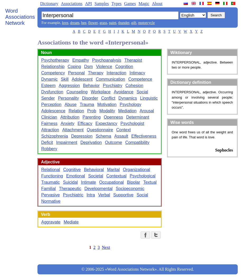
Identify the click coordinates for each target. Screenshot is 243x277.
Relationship (52, 66)
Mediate (71, 222)
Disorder (90, 98)
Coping (74, 66)
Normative (50, 201)
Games (130, 3)
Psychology (130, 104)
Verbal (104, 195)
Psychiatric (73, 195)
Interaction (116, 73)
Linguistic (149, 98)
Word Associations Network (20, 17)
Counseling (77, 92)
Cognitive (72, 169)
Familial (48, 188)
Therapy (95, 73)
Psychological (143, 176)
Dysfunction (52, 92)
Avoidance (123, 92)
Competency (53, 73)
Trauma (87, 104)
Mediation (127, 111)
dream (74, 23)
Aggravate (50, 222)
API (88, 3)
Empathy (80, 60)
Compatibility (137, 142)
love (65, 23)
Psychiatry (112, 85)
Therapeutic (70, 188)
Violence (104, 66)
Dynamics (127, 98)
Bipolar (133, 182)
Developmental (98, 188)
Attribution (69, 117)
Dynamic (49, 79)
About (157, 3)
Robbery (49, 149)
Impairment (66, 142)
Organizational (136, 169)
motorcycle (146, 23)
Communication (110, 79)
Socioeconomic (130, 188)
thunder (123, 23)
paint (112, 23)
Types (116, 3)
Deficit (47, 142)
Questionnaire (100, 130)
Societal (95, 176)
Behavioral (94, 169)
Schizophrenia (54, 136)
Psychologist (132, 123)
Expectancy (106, 123)
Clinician (49, 117)
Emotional (75, 176)
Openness (113, 117)
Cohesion (135, 85)
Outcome (113, 142)
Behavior (91, 85)
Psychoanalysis (106, 60)
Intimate (88, 182)
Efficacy (85, 123)
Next (106, 247)
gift (133, 23)
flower (93, 23)
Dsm (88, 66)
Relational (50, 169)
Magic (144, 3)
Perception (51, 104)
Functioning (52, 176)
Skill (65, 79)
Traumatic (50, 182)
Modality (107, 111)
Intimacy (137, 73)
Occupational (111, 182)
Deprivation (91, 142)
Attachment (73, 130)
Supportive (123, 195)
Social (142, 92)
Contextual (116, 176)
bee (83, 23)
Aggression (69, 85)
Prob (91, 111)
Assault (121, 136)
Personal (76, 73)
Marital (113, 169)
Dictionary (49, 3)
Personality (68, 98)
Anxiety (67, 123)
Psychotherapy (55, 60)
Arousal (147, 111)
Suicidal (70, 182)
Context (123, 130)
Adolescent (82, 79)
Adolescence (53, 111)
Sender (48, 98)
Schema (103, 136)
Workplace (101, 92)
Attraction (50, 130)
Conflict (108, 98)
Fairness (49, 123)
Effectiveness (143, 136)
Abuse (71, 104)
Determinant (137, 117)
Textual (150, 182)
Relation (76, 111)
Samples (101, 3)
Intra (91, 195)
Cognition (124, 66)
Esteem (48, 85)
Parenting (92, 117)
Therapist (133, 60)
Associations (72, 3)
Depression (82, 136)
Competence (140, 79)
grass (103, 23)
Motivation (107, 104)
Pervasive (50, 195)
